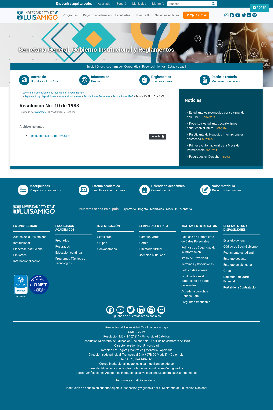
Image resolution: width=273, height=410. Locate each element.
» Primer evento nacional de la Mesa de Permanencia (213, 148)
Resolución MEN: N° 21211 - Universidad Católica (136, 336)
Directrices (104, 66)
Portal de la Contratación (240, 287)
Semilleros (104, 237)
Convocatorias (107, 249)
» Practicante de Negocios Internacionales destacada (215, 137)
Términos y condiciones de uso (136, 380)
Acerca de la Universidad (29, 237)
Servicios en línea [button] (167, 15)
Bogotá (121, 3)
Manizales (139, 3)
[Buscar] (213, 4)
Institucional (21, 243)
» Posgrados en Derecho (209, 156)
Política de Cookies (194, 270)
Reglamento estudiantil (238, 252)
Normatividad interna (69, 96)
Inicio (90, 66)
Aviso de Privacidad (194, 258)
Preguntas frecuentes (195, 302)
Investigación (108, 226)
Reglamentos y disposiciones (40, 96)
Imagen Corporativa (126, 66)
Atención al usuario (152, 255)
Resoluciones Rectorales (97, 96)
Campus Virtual (196, 15)
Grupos (102, 243)
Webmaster (41, 112)
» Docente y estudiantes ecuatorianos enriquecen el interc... (212, 126)
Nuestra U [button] (143, 15)
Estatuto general (234, 240)
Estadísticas (176, 66)
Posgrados (62, 246)
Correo (143, 243)
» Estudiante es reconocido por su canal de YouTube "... (216, 115)
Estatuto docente (234, 258)
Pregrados (62, 240)
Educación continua (68, 252)
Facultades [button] (122, 15)
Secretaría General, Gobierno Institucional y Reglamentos (53, 92)
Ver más (157, 136)
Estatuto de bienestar (237, 265)
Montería (158, 3)
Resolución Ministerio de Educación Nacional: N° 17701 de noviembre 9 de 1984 (137, 341)
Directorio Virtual (150, 249)
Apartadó (104, 3)
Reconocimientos (154, 66)
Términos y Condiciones (197, 264)
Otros (227, 271)
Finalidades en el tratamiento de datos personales (195, 280)
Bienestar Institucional (28, 249)
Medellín (172, 209)
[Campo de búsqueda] (188, 4)
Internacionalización (26, 261)
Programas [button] (70, 15)
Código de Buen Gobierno (240, 246)
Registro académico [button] (96, 15)
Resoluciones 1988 (123, 96)
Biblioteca (20, 255)
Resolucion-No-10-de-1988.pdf (49, 136)
